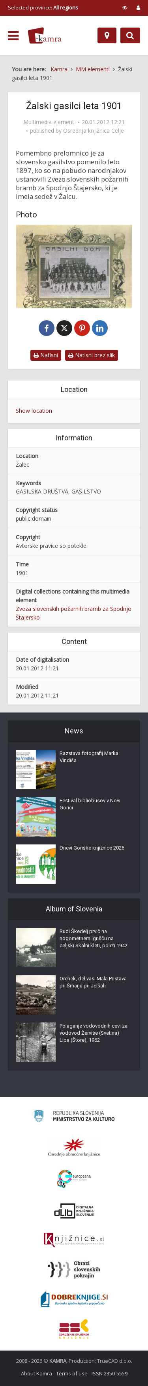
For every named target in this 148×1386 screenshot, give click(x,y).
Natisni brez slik (91, 355)
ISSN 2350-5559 (109, 1373)
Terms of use (72, 1373)
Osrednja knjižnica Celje (93, 130)
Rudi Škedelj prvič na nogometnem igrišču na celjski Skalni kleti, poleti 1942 (93, 938)
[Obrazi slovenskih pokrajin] (74, 1270)
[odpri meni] (13, 36)
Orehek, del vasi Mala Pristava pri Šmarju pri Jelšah (93, 982)
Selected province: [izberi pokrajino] (43, 7)
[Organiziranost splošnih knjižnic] (74, 1147)
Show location (34, 410)
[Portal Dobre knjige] (74, 1299)
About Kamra (36, 1373)
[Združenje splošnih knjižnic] (74, 1329)
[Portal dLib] (74, 1211)
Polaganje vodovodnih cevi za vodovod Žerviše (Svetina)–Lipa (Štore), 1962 (93, 1033)
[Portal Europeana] (74, 1179)
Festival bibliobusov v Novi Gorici (90, 804)
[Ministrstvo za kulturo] (74, 1117)
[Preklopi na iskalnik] (130, 35)
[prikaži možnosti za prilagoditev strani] (124, 7)
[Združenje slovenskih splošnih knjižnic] (74, 1240)
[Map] (106, 35)
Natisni (46, 355)
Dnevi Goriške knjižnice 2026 (92, 848)
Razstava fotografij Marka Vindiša (89, 756)
